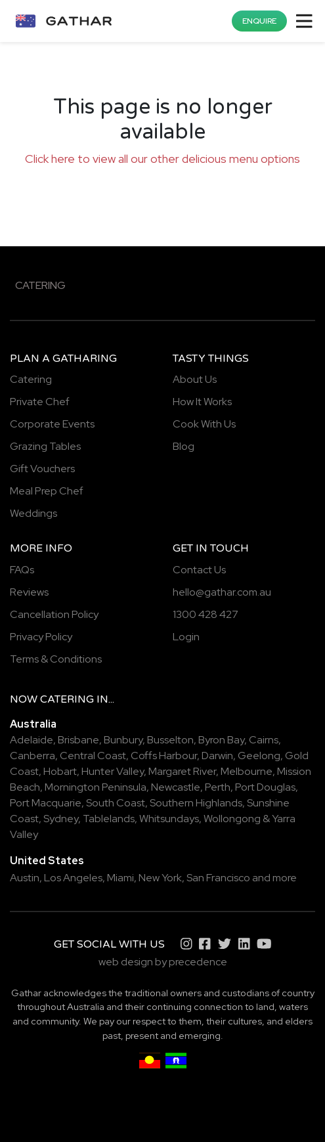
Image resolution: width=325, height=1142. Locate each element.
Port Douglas (265, 787)
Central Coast (93, 755)
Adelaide (31, 740)
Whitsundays (169, 818)
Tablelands (109, 818)
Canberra (32, 755)
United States (47, 860)
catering (67, 699)
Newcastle (175, 787)
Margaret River (182, 771)
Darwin (217, 755)
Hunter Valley (112, 771)
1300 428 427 (205, 614)
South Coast (115, 803)
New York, (161, 878)
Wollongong (232, 818)
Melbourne (246, 771)
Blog (183, 446)
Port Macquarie (45, 803)
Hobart (60, 771)
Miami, (122, 878)
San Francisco (218, 878)
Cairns (263, 740)
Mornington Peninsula (95, 787)
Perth (217, 787)
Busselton (170, 740)
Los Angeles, (74, 878)
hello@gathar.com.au (222, 592)
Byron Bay (221, 740)
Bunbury (123, 740)
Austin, (26, 878)
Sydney (60, 818)
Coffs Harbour (164, 755)
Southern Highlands (196, 803)
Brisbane (78, 740)
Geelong (259, 755)
